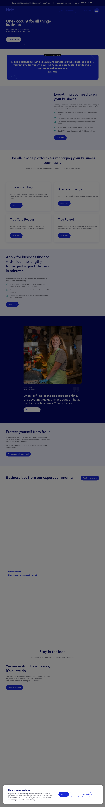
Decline (75, 794)
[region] (53, 794)
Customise (86, 794)
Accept (64, 794)
